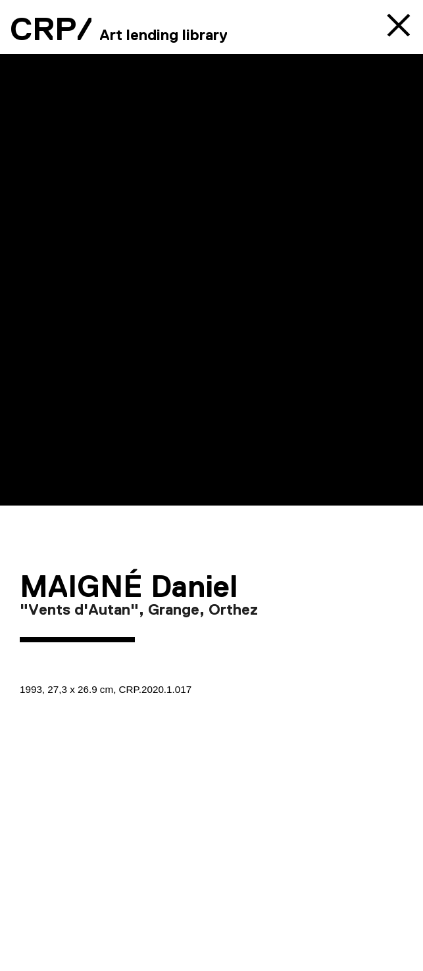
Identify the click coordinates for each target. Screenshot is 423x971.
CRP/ (51, 29)
